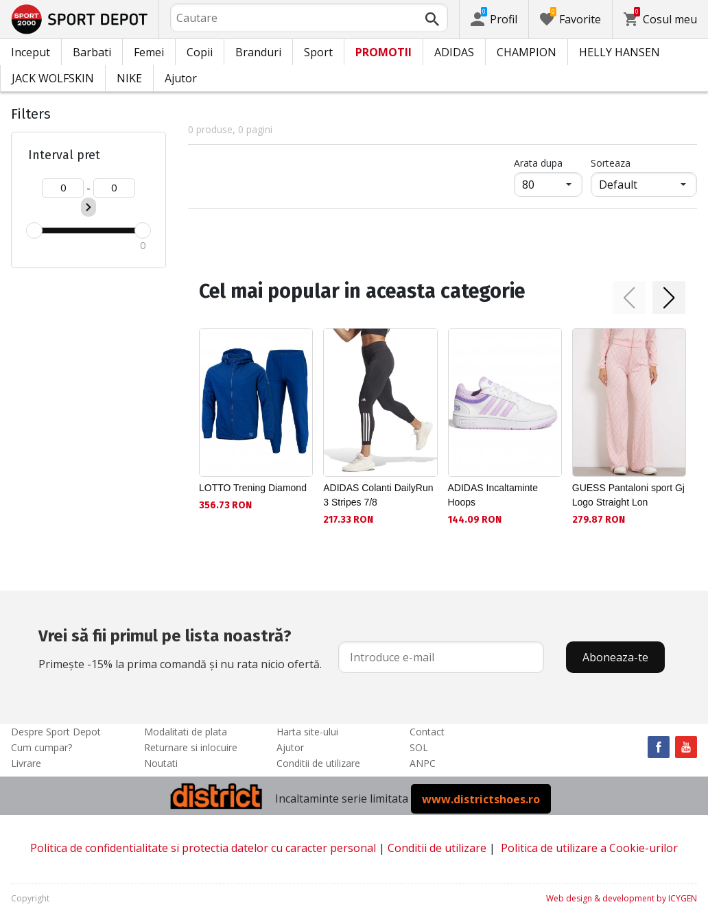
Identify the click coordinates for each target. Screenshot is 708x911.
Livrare (26, 763)
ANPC (423, 763)
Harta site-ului (307, 731)
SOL (419, 747)
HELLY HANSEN (619, 52)
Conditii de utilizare (318, 763)
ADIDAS (454, 52)
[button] (629, 298)
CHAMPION (526, 52)
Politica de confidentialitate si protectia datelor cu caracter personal (203, 847)
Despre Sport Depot (56, 731)
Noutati (161, 763)
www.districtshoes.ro (481, 798)
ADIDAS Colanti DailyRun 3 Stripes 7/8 (378, 495)
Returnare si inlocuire (190, 747)
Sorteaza (610, 162)
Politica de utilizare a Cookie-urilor (589, 847)
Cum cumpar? (41, 747)
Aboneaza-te (615, 657)
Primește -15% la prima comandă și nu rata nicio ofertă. (180, 648)
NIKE (129, 78)
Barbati (92, 52)
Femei (149, 52)
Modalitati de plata (185, 731)
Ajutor (181, 78)
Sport (318, 52)
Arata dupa (538, 162)
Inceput (30, 52)
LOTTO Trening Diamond (253, 487)
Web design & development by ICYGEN (621, 898)
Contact (427, 731)
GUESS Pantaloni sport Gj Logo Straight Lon (628, 495)
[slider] (34, 230)
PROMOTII (383, 52)
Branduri (258, 52)
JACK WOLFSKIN (53, 78)
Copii (200, 52)
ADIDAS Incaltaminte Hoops (493, 495)
